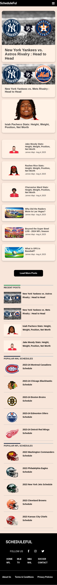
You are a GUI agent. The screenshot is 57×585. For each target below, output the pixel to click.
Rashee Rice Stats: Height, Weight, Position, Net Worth (37, 168)
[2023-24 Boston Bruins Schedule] (12, 400)
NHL (30, 562)
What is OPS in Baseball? (32, 249)
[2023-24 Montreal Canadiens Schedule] (12, 368)
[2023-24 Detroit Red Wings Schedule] (12, 433)
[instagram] (35, 550)
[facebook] (28, 550)
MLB (19, 559)
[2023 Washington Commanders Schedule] (12, 455)
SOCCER (42, 559)
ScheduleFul (8, 3)
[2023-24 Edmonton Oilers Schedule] (12, 416)
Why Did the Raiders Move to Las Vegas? (35, 210)
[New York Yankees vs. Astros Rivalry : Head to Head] (12, 297)
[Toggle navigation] (53, 3)
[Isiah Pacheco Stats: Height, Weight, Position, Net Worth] (12, 329)
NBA (30, 559)
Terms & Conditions (24, 577)
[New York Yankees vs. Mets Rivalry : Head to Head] (12, 313)
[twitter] (42, 550)
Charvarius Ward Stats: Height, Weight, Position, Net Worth (37, 190)
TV (18, 562)
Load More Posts (28, 273)
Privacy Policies (45, 577)
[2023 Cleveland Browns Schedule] (12, 504)
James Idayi (30, 152)
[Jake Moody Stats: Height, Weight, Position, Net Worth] (12, 346)
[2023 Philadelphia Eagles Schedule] (12, 471)
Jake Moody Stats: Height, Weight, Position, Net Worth (37, 146)
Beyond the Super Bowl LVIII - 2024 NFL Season (37, 229)
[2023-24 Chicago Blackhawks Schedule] (12, 384)
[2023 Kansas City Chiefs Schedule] (12, 520)
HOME (10, 559)
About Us (6, 577)
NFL (8, 562)
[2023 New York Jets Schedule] (12, 488)
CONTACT (43, 562)
